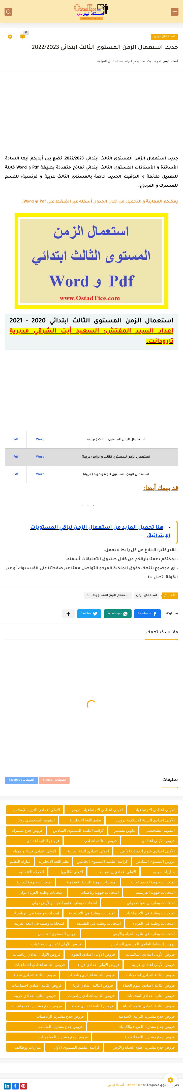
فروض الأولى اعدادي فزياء (98, 965)
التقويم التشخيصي (160, 830)
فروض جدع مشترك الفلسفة (60, 1026)
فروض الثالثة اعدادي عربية (35, 975)
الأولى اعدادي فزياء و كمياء (34, 851)
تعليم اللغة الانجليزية (85, 820)
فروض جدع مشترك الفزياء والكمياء (147, 1026)
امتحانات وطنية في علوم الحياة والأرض (144, 934)
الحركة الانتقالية (31, 872)
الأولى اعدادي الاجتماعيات (154, 810)
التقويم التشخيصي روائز (35, 820)
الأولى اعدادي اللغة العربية (88, 851)
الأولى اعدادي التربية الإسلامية (36, 810)
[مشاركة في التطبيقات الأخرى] (68, 613)
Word (40, 440)
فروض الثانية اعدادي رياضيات (91, 996)
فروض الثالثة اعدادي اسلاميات (150, 975)
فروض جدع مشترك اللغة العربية (150, 1037)
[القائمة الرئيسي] (174, 12)
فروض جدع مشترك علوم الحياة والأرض (144, 1047)
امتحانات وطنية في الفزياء (154, 923)
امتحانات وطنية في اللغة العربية (39, 923)
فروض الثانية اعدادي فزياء (92, 1006)
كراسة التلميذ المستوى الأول (77, 1047)
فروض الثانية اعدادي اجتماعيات (37, 985)
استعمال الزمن (164, 36)
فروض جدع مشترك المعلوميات (63, 1037)
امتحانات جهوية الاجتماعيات (153, 882)
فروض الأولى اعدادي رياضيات (36, 954)
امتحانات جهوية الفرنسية (155, 892)
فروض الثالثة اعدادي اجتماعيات (40, 965)
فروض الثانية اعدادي (43, 841)
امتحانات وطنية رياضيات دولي (151, 903)
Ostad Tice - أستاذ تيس (125, 1085)
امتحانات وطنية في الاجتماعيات (150, 913)
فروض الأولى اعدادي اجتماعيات (56, 944)
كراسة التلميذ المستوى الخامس (102, 861)
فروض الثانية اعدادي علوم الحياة (149, 1006)
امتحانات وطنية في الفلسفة (98, 923)
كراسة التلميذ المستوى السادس (78, 830)
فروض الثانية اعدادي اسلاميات (151, 996)
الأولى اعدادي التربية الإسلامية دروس (145, 820)
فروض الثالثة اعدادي (100, 841)
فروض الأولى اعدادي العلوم (93, 954)
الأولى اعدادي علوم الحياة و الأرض (147, 851)
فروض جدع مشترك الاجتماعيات (37, 1006)
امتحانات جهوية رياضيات (99, 892)
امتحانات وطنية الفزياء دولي (41, 892)
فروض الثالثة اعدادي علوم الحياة (149, 985)
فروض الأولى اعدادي (158, 841)
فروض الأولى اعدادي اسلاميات (150, 954)
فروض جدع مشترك (27, 830)
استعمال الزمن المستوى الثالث (107, 595)
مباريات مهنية (164, 872)
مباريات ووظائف (28, 1047)
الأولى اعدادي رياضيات (118, 872)
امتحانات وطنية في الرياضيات (35, 913)
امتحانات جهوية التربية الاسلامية (91, 882)
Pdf (15, 440)
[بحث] (8, 12)
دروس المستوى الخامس (57, 934)
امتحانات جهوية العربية (34, 882)
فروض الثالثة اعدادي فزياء (92, 985)
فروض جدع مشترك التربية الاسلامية (146, 1016)
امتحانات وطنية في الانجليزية (92, 913)
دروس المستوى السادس (155, 861)
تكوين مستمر (124, 830)
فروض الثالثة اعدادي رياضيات (91, 975)
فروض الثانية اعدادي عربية (35, 996)
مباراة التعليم (20, 861)
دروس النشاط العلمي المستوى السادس (143, 944)
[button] (147, 613)
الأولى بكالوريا (72, 872)
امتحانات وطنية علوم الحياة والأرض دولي (64, 903)
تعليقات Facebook (21, 780)
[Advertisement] (91, 112)
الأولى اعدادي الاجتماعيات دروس (97, 810)
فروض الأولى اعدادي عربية (153, 965)
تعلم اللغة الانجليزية (54, 861)
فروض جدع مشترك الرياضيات (60, 1016)
